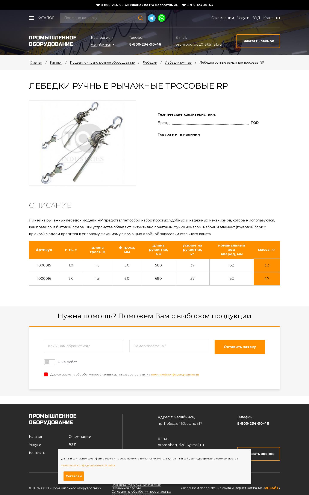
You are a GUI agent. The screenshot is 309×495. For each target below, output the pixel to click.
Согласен (74, 476)
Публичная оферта (126, 488)
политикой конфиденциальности (175, 374)
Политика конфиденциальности (136, 484)
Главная (36, 62)
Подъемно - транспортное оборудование (102, 62)
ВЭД (256, 18)
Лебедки (150, 62)
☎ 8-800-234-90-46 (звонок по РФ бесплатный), (137, 4)
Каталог (46, 18)
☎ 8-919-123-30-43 (197, 4)
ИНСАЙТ (272, 488)
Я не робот (60, 362)
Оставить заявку (240, 347)
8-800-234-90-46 (145, 44)
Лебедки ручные (178, 62)
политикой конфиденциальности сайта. (88, 465)
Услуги (243, 18)
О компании (222, 18)
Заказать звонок (258, 454)
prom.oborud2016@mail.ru (199, 44)
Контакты (271, 18)
